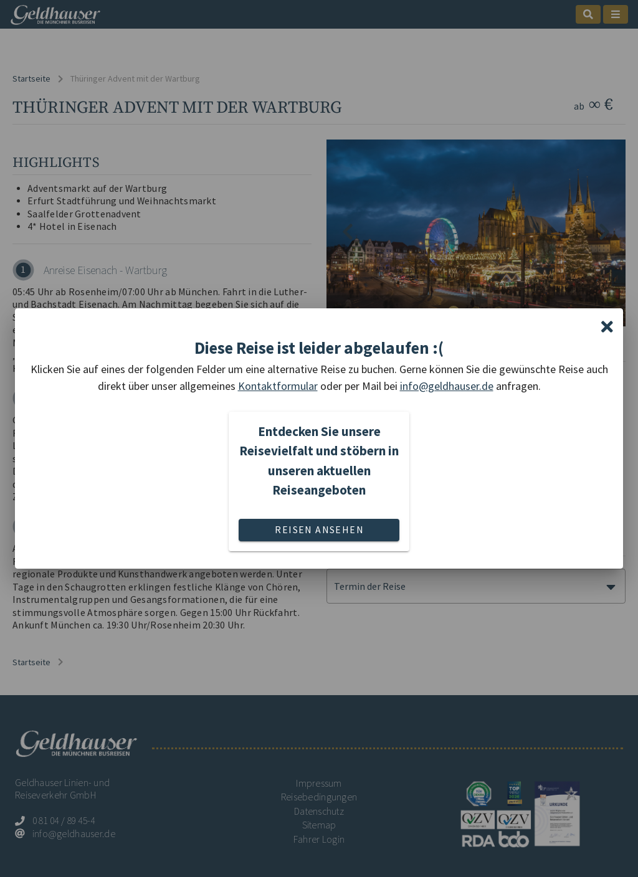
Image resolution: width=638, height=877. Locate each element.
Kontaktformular (278, 386)
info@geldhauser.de (446, 386)
